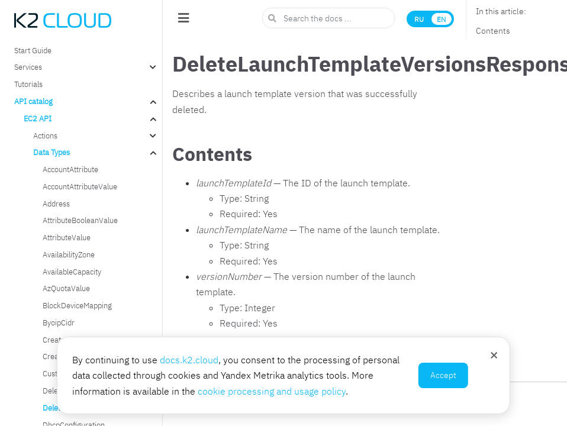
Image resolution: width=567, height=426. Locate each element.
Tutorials (28, 84)
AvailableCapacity (72, 271)
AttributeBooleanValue (80, 220)
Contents (493, 30)
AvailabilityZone (69, 254)
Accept (443, 375)
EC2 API (37, 118)
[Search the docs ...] (328, 18)
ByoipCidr (59, 322)
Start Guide (32, 50)
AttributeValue (67, 237)
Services (28, 67)
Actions (45, 135)
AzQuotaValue (66, 288)
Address (56, 203)
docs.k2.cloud (189, 360)
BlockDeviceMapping (77, 305)
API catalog (33, 101)
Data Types (51, 152)
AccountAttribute (70, 169)
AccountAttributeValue (80, 186)
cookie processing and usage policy (272, 391)
